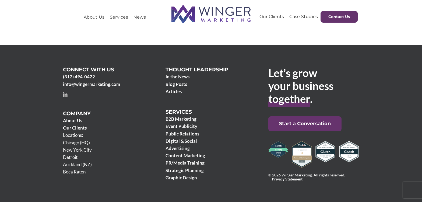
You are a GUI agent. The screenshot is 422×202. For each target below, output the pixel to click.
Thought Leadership (197, 70)
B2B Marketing (181, 119)
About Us (72, 120)
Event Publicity (181, 126)
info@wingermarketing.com (91, 84)
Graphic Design (181, 177)
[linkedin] (65, 94)
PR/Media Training (185, 163)
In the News (177, 76)
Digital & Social (181, 141)
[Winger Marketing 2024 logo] (211, 8)
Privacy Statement (287, 179)
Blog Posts (176, 84)
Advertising (178, 148)
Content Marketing (185, 155)
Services (179, 112)
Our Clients (75, 128)
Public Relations (182, 134)
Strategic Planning (185, 170)
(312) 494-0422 (79, 76)
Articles (174, 91)
